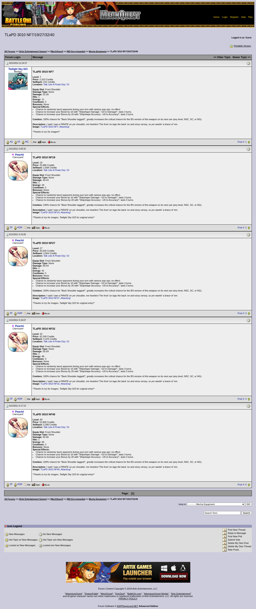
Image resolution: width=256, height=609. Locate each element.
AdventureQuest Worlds (156, 593)
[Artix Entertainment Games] (33, 51)
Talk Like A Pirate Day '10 (56, 84)
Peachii (19, 154)
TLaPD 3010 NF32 (50, 383)
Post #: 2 (242, 227)
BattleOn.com (134, 593)
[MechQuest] (57, 51)
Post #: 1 (242, 142)
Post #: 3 (242, 313)
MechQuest (107, 593)
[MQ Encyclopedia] (76, 51)
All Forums (9, 51)
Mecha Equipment (98, 51)
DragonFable (91, 593)
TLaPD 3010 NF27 (50, 298)
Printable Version (240, 46)
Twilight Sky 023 (17, 69)
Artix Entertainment (181, 593)
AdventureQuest (74, 593)
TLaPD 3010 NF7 (49, 126)
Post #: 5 (242, 484)
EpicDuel (120, 593)
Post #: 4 (242, 399)
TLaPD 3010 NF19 (50, 212)
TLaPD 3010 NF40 (50, 469)
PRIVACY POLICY (128, 598)
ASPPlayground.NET (127, 606)
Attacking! (64, 126)
